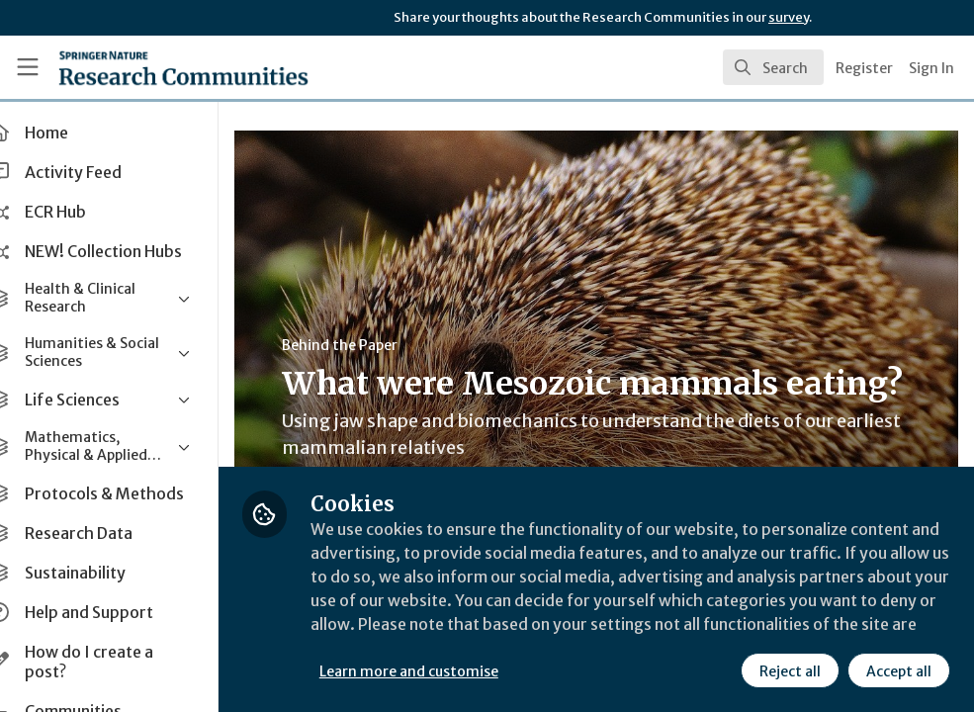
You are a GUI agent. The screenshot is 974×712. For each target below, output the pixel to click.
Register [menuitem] (864, 68)
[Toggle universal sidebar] (27, 67)
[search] (773, 67)
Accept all (898, 671)
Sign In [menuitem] (931, 68)
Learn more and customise (443, 671)
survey (788, 17)
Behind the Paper (374, 345)
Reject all (790, 671)
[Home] (147, 67)
